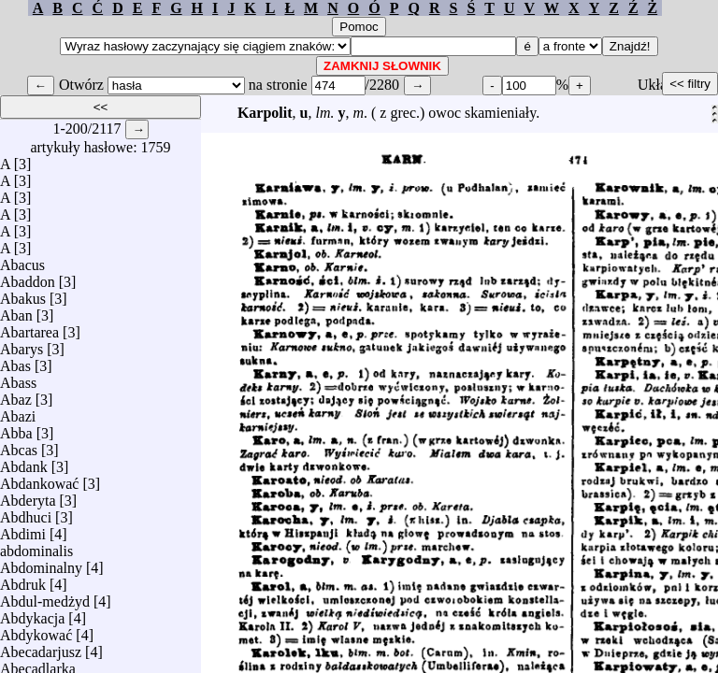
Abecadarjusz (40, 647)
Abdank (24, 462)
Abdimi (23, 529)
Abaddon (27, 277)
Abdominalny (41, 563)
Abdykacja (32, 614)
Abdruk (23, 580)
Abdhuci (25, 513)
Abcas (18, 445)
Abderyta (28, 496)
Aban (16, 311)
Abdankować (39, 479)
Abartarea (29, 328)
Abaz (16, 395)
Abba (16, 429)
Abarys (21, 344)
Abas (15, 361)
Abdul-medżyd (45, 597)
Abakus (23, 294)
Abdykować (36, 630)
